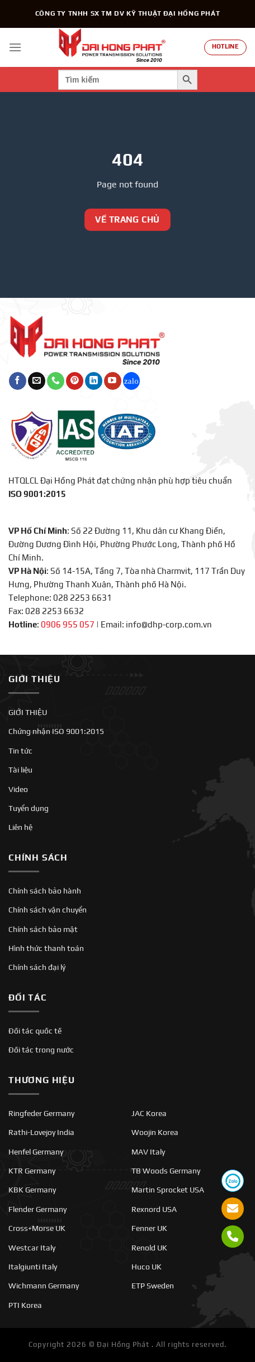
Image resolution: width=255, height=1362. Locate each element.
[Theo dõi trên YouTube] (112, 381)
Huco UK (146, 1266)
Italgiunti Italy (32, 1266)
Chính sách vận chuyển (47, 909)
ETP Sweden (152, 1285)
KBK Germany (32, 1189)
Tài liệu (20, 769)
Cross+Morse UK (36, 1228)
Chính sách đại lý (36, 967)
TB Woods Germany (165, 1170)
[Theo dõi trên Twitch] (131, 381)
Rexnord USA (154, 1209)
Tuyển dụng (28, 808)
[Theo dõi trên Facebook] (17, 381)
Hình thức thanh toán (46, 948)
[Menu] (15, 47)
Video (18, 789)
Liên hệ (20, 827)
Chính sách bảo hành (44, 890)
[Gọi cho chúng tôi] (55, 381)
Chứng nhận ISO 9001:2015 (56, 731)
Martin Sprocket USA (167, 1189)
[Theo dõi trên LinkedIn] (93, 381)
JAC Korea (149, 1113)
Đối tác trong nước (41, 1049)
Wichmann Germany (43, 1285)
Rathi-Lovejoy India (41, 1132)
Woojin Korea (154, 1132)
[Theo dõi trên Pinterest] (74, 381)
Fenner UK (149, 1228)
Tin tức (20, 750)
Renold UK (149, 1247)
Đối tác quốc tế (35, 1030)
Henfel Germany (35, 1151)
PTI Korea (25, 1305)
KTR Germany (31, 1170)
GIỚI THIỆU (27, 712)
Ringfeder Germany (41, 1113)
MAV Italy (148, 1151)
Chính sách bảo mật (43, 929)
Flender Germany (37, 1209)
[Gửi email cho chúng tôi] (36, 381)
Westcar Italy (31, 1247)
